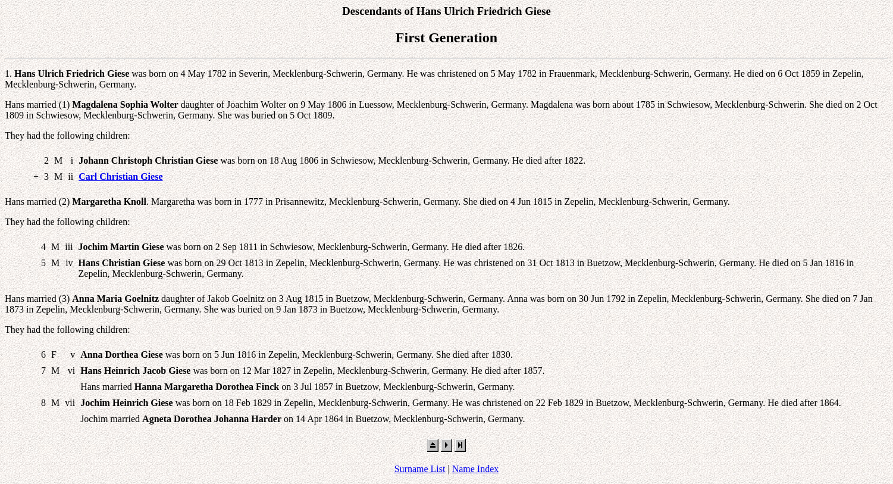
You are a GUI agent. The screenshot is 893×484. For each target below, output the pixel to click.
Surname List (420, 469)
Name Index (475, 469)
